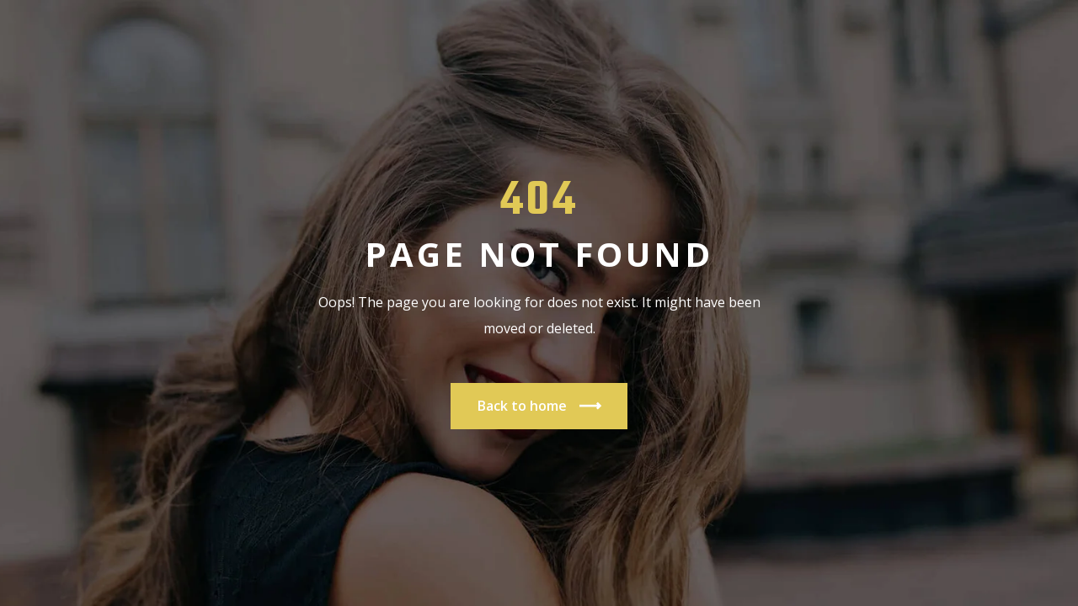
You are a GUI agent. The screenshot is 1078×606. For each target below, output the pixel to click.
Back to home (539, 406)
